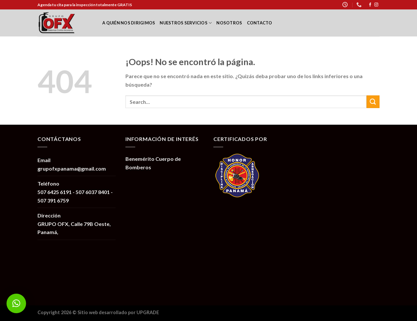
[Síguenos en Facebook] (370, 5)
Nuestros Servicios (186, 23)
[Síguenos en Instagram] (376, 5)
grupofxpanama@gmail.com (71, 168)
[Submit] (373, 101)
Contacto (259, 22)
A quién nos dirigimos (128, 22)
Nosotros (229, 22)
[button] (16, 303)
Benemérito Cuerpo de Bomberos (153, 163)
